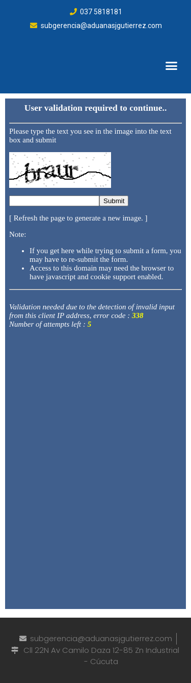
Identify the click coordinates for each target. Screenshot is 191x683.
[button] (171, 65)
